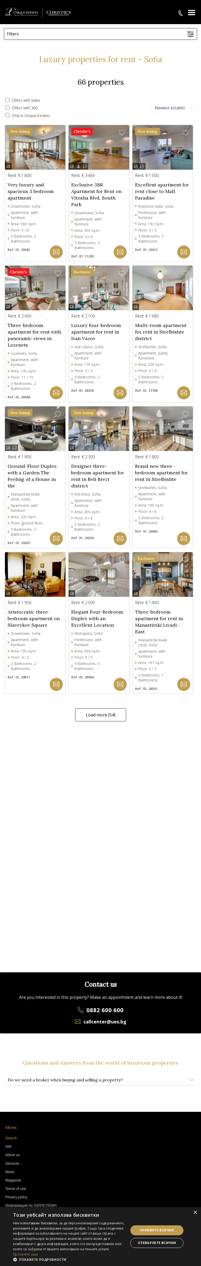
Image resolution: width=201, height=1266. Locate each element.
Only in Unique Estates (27, 115)
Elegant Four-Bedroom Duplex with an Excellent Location (97, 618)
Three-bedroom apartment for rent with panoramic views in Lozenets (34, 335)
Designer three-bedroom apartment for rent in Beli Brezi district (97, 476)
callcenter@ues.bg (104, 1021)
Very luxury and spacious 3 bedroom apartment (31, 191)
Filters (13, 34)
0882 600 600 (105, 1010)
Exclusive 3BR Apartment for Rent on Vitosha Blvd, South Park (96, 194)
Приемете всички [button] (157, 1230)
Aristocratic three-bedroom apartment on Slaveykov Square (34, 618)
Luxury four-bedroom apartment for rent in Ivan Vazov (96, 331)
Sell (8, 1146)
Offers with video (22, 100)
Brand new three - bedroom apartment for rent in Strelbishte (161, 472)
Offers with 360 (21, 107)
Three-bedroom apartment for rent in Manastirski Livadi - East (159, 622)
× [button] (195, 1213)
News (9, 1172)
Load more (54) (100, 715)
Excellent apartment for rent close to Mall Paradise (162, 191)
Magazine (13, 1180)
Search (11, 1138)
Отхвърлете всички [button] (157, 1243)
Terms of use (15, 1189)
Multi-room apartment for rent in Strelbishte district (160, 331)
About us (12, 1155)
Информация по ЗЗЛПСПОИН (31, 1205)
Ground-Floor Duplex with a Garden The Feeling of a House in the (32, 476)
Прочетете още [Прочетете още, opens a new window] (25, 1254)
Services (12, 1163)
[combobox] (173, 108)
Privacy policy (16, 1197)
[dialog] (100, 1236)
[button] (56, 252)
